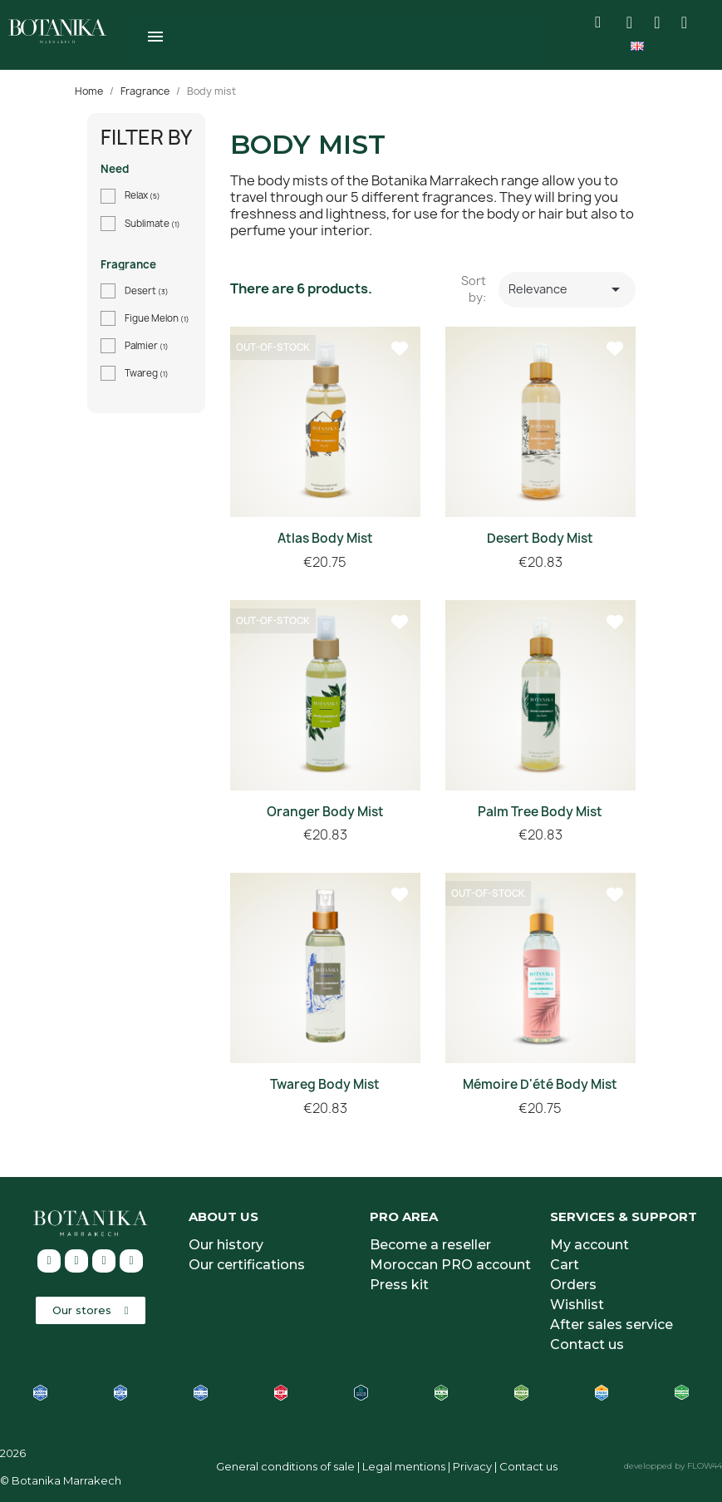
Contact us (587, 1344)
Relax (142, 195)
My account (589, 1245)
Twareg (147, 373)
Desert (147, 291)
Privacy (472, 1466)
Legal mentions (403, 1466)
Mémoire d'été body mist (540, 1084)
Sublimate (152, 223)
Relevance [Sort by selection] (567, 289)
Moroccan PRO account (450, 1265)
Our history (226, 1245)
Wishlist (577, 1304)
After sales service (611, 1324)
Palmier (147, 345)
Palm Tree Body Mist (540, 811)
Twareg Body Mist (325, 1084)
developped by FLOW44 (673, 1465)
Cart (564, 1265)
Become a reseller (430, 1245)
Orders (573, 1285)
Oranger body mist (325, 811)
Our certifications (247, 1265)
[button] (90, 1310)
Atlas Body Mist (325, 538)
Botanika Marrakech (66, 1480)
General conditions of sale (285, 1466)
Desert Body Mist (540, 538)
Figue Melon (157, 318)
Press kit (399, 1285)
